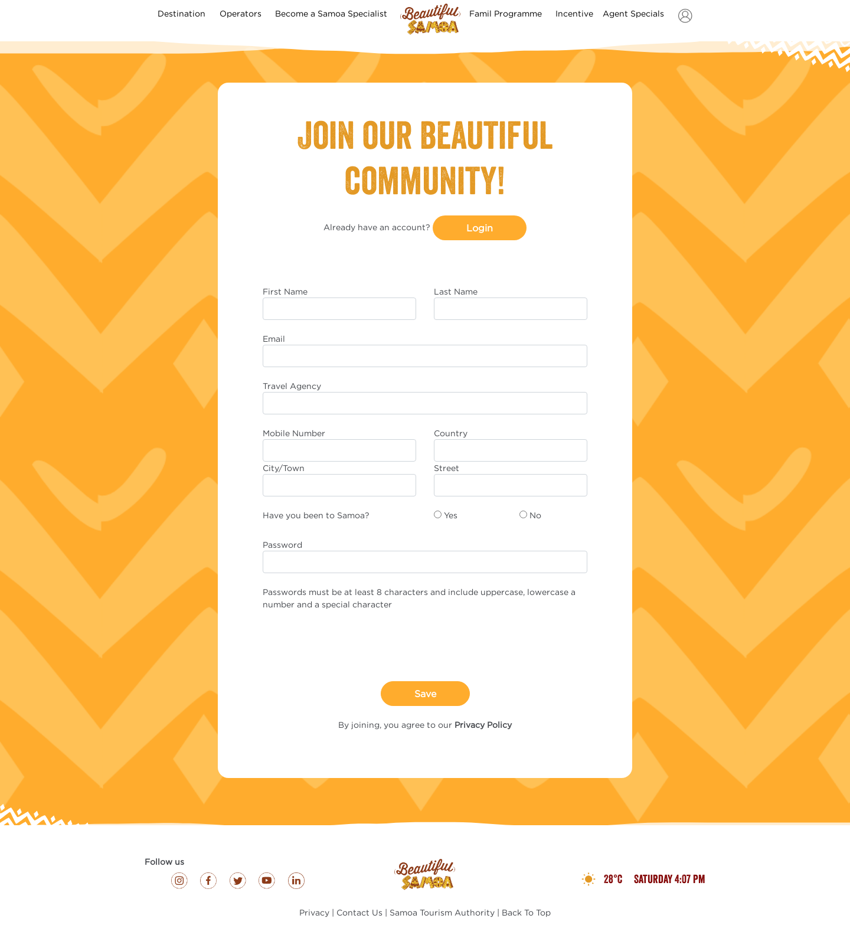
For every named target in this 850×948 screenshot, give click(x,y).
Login (479, 228)
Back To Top (526, 912)
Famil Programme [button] (506, 13)
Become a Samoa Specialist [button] (332, 13)
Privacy (314, 912)
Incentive (574, 13)
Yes (450, 515)
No (535, 515)
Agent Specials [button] (634, 13)
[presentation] (352, 646)
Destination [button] (183, 13)
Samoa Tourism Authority (442, 912)
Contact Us (359, 912)
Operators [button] (242, 13)
